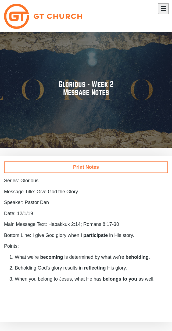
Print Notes (86, 167)
